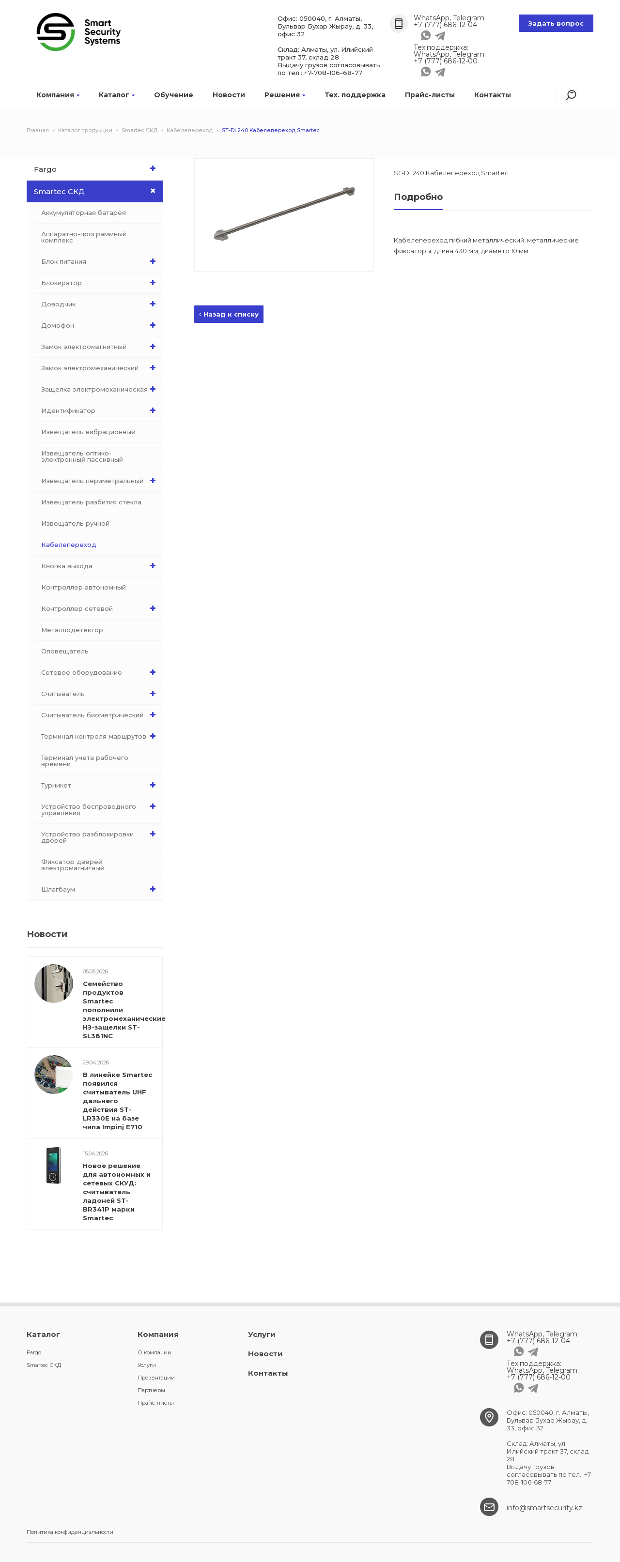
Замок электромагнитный (100, 346)
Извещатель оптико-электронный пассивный (82, 456)
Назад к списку (229, 314)
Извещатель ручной (75, 523)
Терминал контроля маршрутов (100, 736)
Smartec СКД (98, 191)
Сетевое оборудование (100, 672)
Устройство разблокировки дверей (100, 835)
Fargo (97, 168)
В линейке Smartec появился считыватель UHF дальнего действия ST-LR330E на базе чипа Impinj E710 (117, 1101)
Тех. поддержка (355, 95)
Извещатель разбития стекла (91, 502)
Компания (57, 95)
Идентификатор (100, 410)
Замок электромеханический (100, 368)
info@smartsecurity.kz (544, 1507)
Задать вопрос (556, 23)
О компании (154, 1352)
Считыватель (100, 693)
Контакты (492, 95)
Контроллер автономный (83, 587)
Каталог (117, 95)
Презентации (156, 1377)
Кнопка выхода (100, 566)
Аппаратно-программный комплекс (83, 237)
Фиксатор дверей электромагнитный (72, 865)
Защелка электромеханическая (100, 389)
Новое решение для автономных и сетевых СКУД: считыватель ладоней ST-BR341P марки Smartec (117, 1192)
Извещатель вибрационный (88, 432)
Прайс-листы (430, 95)
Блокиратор (100, 282)
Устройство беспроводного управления (100, 807)
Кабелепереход (68, 544)
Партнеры (151, 1390)
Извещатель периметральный (100, 480)
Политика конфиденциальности (70, 1532)
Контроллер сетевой (100, 608)
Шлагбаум (100, 889)
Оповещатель (65, 651)
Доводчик (100, 304)
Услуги (147, 1365)
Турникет (100, 785)
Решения (284, 95)
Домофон (100, 325)
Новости (229, 95)
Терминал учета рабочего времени (84, 761)
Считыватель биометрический (100, 715)
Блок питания (100, 261)
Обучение (173, 95)
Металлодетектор (72, 630)
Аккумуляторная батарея (83, 212)
